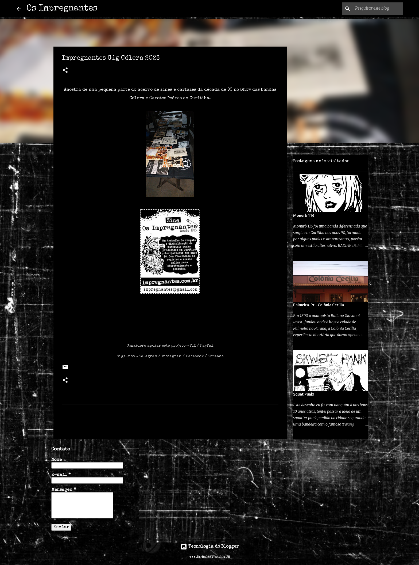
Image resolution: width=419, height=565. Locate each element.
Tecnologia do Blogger (210, 547)
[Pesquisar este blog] (375, 8)
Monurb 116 (303, 215)
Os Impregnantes (62, 8)
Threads (215, 356)
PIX (193, 346)
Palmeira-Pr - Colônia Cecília (318, 305)
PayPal (207, 346)
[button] (65, 71)
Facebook (195, 356)
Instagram (171, 356)
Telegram (148, 356)
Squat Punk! (303, 394)
